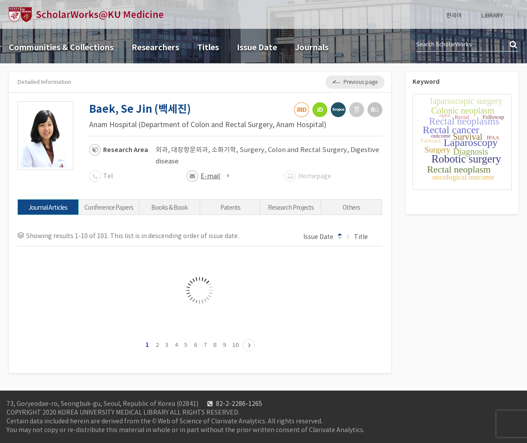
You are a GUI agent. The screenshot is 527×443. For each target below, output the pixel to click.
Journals (312, 47)
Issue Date (257, 47)
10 (235, 345)
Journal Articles (47, 207)
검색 (514, 45)
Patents (230, 207)
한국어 (454, 15)
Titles (208, 47)
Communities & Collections (61, 47)
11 (249, 345)
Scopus (338, 109)
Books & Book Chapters (169, 209)
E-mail (210, 176)
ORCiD (319, 109)
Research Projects (291, 207)
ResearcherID (301, 109)
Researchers (155, 47)
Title (365, 236)
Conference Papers (108, 207)
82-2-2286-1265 (239, 404)
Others (351, 207)
